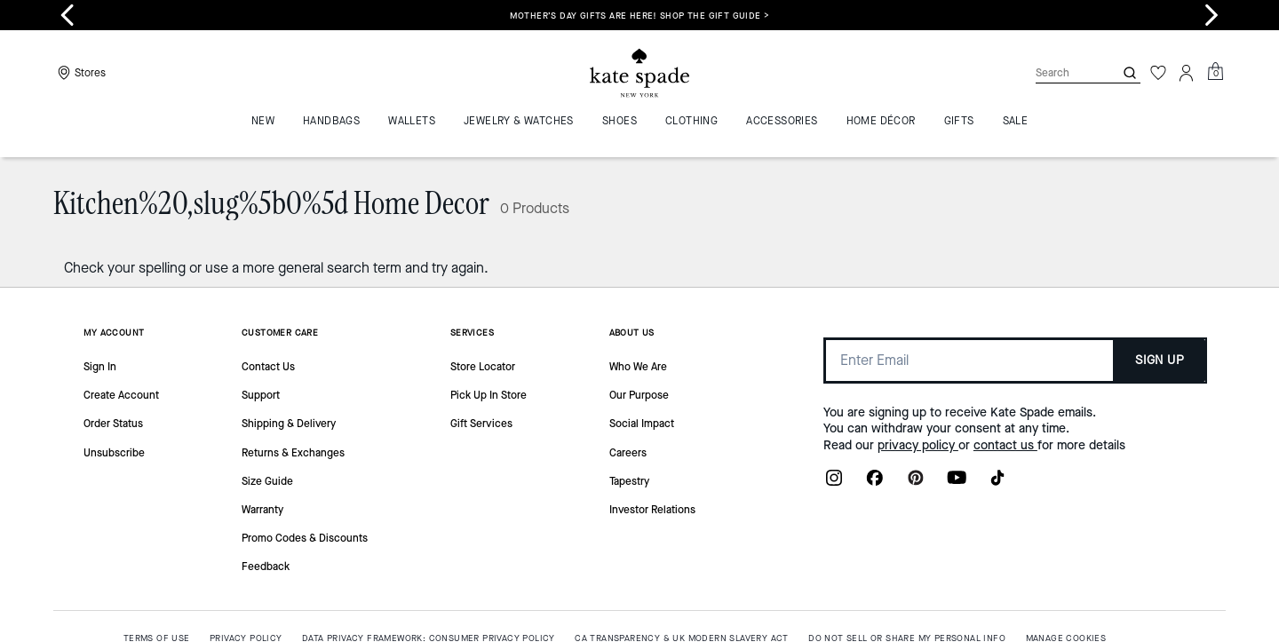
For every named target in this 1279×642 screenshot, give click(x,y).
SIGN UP (1159, 360)
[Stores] (79, 72)
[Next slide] (1211, 15)
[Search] (1060, 72)
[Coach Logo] (639, 73)
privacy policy (918, 445)
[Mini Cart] (1215, 72)
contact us (1005, 445)
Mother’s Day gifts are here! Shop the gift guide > (640, 15)
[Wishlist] (1158, 72)
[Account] (1186, 72)
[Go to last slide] (67, 15)
